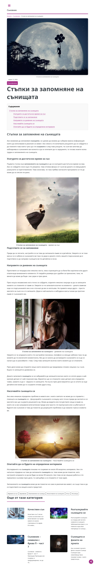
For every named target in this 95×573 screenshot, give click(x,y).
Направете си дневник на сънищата (28, 120)
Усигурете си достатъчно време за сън (29, 114)
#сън (68, 494)
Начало (9, 16)
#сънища (75, 494)
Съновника (16, 16)
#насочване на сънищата (55, 494)
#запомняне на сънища (37, 494)
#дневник (23, 494)
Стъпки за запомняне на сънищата (24, 110)
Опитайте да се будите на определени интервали (34, 127)
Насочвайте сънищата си (23, 123)
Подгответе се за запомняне (25, 117)
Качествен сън (36, 509)
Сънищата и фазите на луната (78, 540)
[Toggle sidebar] (9, 5)
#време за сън (13, 494)
